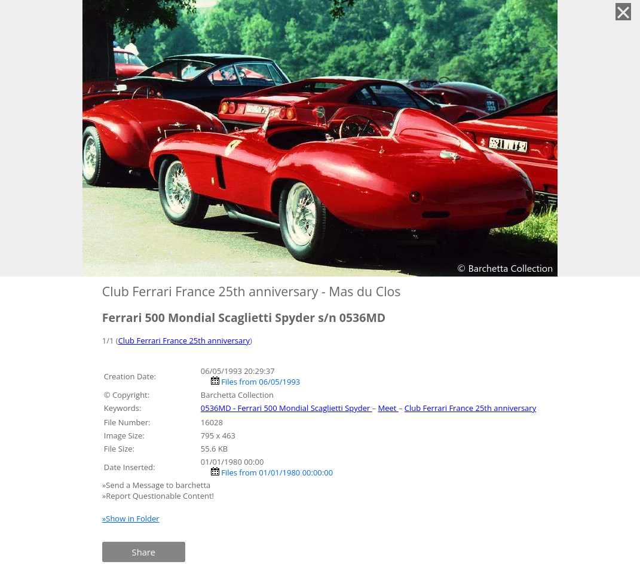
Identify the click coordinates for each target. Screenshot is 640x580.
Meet (388, 408)
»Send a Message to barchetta (157, 485)
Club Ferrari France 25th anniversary (184, 340)
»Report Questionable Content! (158, 495)
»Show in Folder (131, 518)
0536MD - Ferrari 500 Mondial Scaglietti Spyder (286, 408)
